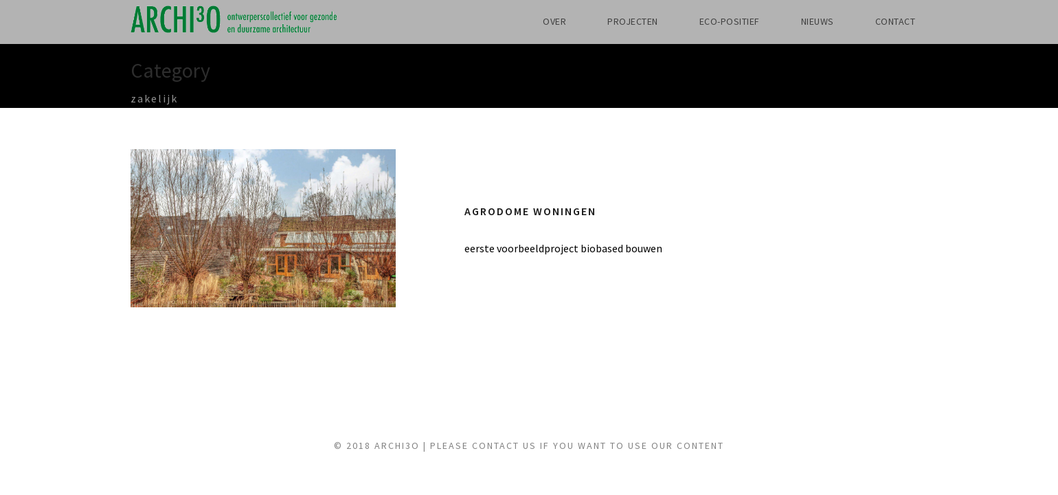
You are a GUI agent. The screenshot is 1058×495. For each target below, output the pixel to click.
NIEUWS (805, 21)
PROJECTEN (600, 21)
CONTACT (891, 21)
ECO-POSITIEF (708, 21)
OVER (513, 21)
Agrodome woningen (541, 211)
